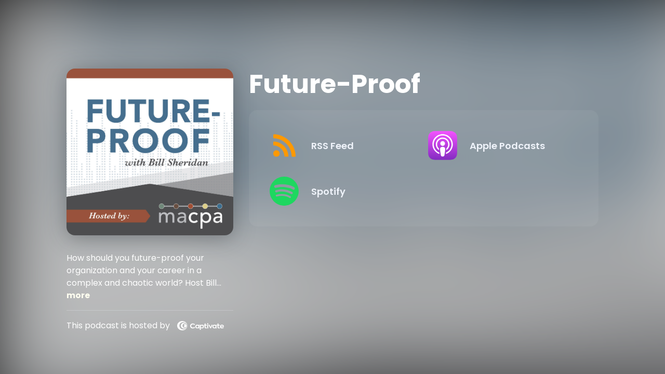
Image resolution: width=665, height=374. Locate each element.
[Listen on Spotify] (340, 191)
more (78, 295)
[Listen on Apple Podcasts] (499, 145)
